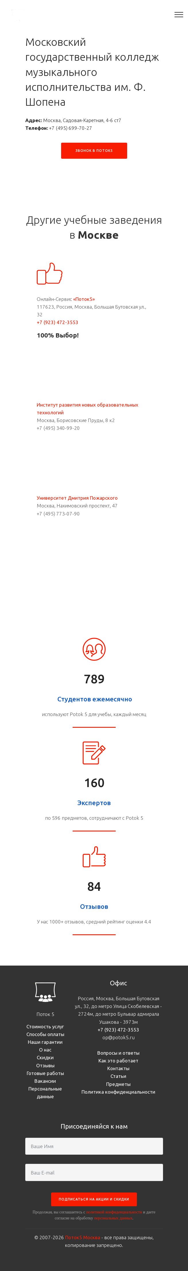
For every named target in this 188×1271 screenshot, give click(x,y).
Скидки (45, 1057)
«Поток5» (84, 299)
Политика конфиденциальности (118, 1092)
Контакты (118, 1068)
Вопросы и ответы (118, 1053)
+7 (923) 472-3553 (57, 322)
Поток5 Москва (82, 1237)
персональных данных (113, 1218)
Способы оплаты (45, 1034)
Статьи (118, 1076)
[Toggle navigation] (179, 14)
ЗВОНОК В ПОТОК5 (94, 150)
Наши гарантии (45, 1042)
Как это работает (118, 1060)
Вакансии (45, 1081)
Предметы (118, 1084)
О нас (45, 1049)
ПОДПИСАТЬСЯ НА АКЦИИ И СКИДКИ (94, 1199)
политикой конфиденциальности (114, 1212)
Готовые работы (45, 1073)
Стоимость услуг (45, 1026)
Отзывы (45, 1065)
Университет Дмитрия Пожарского (77, 498)
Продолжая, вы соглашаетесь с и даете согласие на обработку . (94, 1215)
